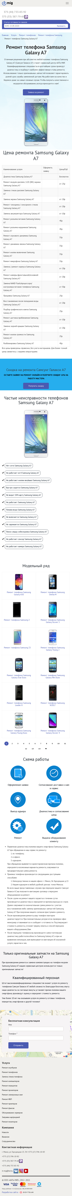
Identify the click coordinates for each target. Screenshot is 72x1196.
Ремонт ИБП (7, 1099)
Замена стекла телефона (12, 1076)
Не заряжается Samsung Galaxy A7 (21, 524)
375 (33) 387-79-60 (15, 17)
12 (26, 749)
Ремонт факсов (8, 1108)
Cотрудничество (8, 1141)
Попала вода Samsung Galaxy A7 (20, 509)
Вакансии (5, 1137)
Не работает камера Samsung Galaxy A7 (24, 546)
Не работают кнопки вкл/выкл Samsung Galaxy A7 (28, 480)
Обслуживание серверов (12, 1112)
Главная (5, 35)
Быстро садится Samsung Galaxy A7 (22, 487)
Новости (5, 1132)
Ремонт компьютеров (10, 1081)
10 (58, 743)
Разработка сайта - (17, 1192)
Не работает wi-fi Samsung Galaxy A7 (22, 473)
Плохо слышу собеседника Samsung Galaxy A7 (26, 531)
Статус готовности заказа (15, 22)
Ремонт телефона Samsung (50, 35)
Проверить (61, 26)
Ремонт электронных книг (12, 1094)
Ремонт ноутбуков (9, 1067)
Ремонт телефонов (27, 35)
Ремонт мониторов (9, 1122)
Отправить (18, 1045)
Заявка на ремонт (36, 92)
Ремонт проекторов (10, 1090)
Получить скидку (36, 385)
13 (33, 749)
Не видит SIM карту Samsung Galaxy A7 (23, 495)
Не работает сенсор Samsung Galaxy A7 (24, 539)
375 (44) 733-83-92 (15, 12)
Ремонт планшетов (9, 1085)
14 (39, 749)
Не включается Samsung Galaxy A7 (21, 517)
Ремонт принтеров (9, 1103)
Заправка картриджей (11, 1117)
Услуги (14, 35)
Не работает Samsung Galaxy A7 (20, 502)
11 (65, 743)
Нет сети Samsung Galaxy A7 (19, 465)
